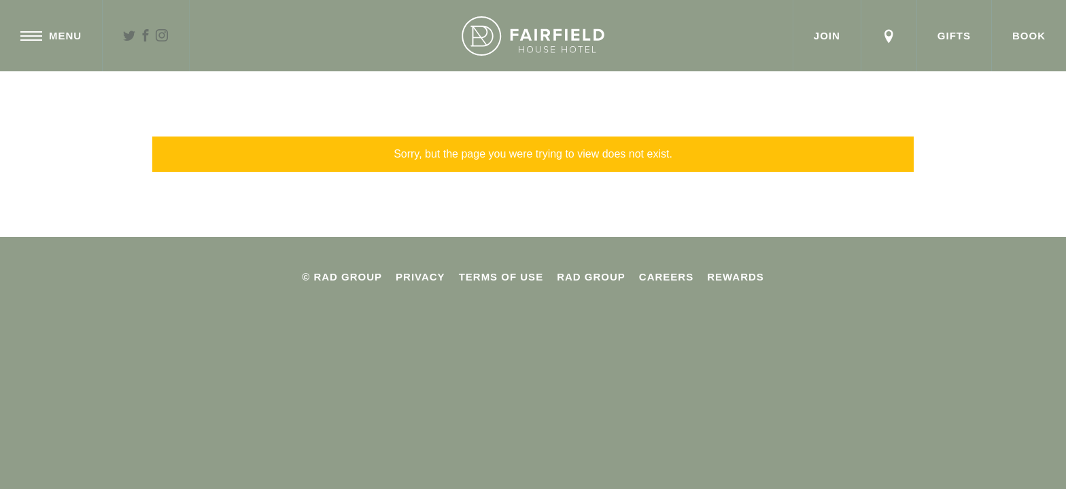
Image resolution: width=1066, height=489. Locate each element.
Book (1029, 35)
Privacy (420, 277)
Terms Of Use (501, 277)
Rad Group (591, 277)
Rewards (735, 277)
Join (827, 35)
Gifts (954, 35)
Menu (51, 35)
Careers (666, 277)
